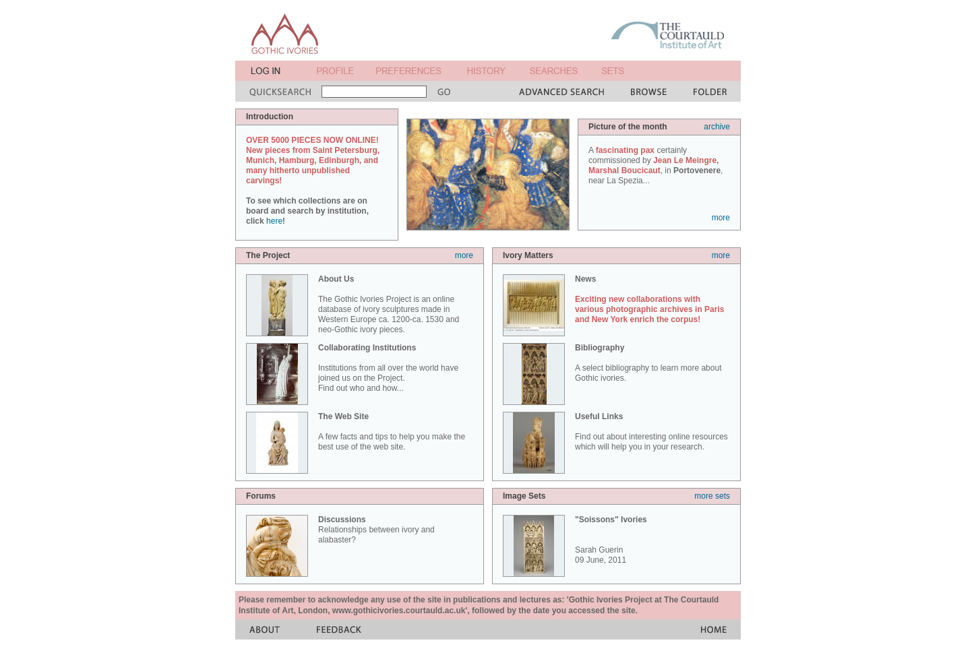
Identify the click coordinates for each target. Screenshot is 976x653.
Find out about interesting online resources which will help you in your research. (651, 432)
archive (717, 126)
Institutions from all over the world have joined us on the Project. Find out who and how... (388, 368)
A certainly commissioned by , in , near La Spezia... (655, 165)
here (274, 221)
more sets (712, 496)
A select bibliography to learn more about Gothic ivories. (648, 363)
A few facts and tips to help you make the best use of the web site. (391, 432)
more (721, 217)
